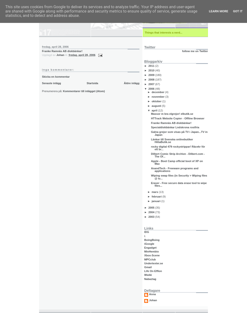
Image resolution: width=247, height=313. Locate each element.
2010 (151, 70)
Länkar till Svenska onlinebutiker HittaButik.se (172, 140)
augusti (157, 105)
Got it (238, 11)
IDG (146, 232)
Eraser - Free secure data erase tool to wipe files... (179, 184)
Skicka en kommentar (56, 76)
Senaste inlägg (51, 83)
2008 (151, 79)
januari (156, 201)
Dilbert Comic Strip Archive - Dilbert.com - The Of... (178, 155)
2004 (151, 212)
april (155, 110)
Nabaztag (150, 279)
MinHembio (151, 251)
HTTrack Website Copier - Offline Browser (177, 118)
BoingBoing (151, 239)
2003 (151, 216)
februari (157, 196)
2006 (151, 88)
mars (155, 192)
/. (145, 236)
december (158, 92)
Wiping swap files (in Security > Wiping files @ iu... (179, 177)
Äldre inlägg (131, 83)
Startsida (92, 83)
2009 (151, 75)
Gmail (148, 267)
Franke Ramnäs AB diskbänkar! (62, 51)
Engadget (150, 247)
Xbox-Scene (152, 255)
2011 (151, 65)
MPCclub (150, 259)
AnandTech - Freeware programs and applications (175, 169)
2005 (151, 207)
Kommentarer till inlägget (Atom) (84, 91)
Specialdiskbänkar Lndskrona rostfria (175, 127)
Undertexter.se (153, 263)
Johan (153, 300)
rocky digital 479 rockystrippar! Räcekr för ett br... (178, 148)
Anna (152, 294)
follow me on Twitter (195, 51)
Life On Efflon (153, 271)
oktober (157, 101)
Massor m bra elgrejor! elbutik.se (172, 113)
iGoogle (149, 243)
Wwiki (148, 274)
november (158, 96)
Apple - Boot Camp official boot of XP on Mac (177, 162)
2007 (151, 84)
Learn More (218, 11)
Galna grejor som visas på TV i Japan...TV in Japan (179, 133)
